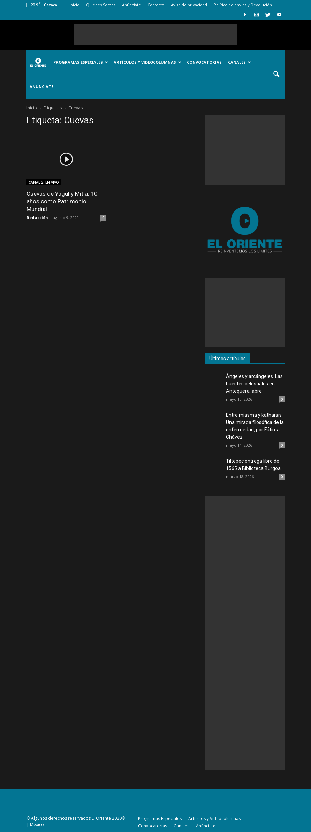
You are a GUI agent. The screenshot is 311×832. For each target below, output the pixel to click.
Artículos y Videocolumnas (147, 62)
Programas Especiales (80, 62)
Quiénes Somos (100, 4)
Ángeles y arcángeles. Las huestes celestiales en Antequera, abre (254, 383)
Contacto (155, 4)
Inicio (74, 4)
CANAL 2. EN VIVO (44, 182)
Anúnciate (131, 4)
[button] (276, 74)
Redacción (37, 217)
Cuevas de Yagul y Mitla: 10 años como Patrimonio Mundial (62, 201)
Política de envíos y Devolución (243, 4)
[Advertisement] (155, 34)
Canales (239, 62)
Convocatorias (204, 62)
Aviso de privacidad (189, 4)
